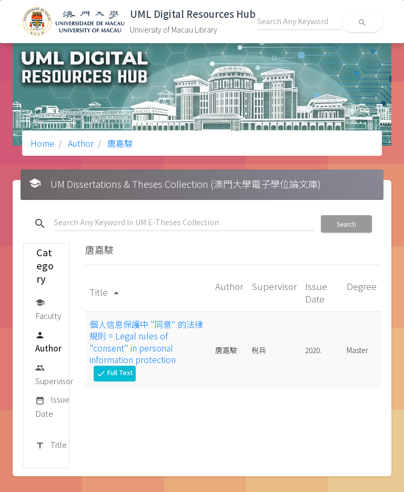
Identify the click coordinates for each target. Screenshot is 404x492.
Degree (362, 286)
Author (80, 143)
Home (42, 143)
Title (51, 445)
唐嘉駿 (119, 143)
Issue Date (52, 406)
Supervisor (54, 374)
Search (346, 223)
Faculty (48, 308)
